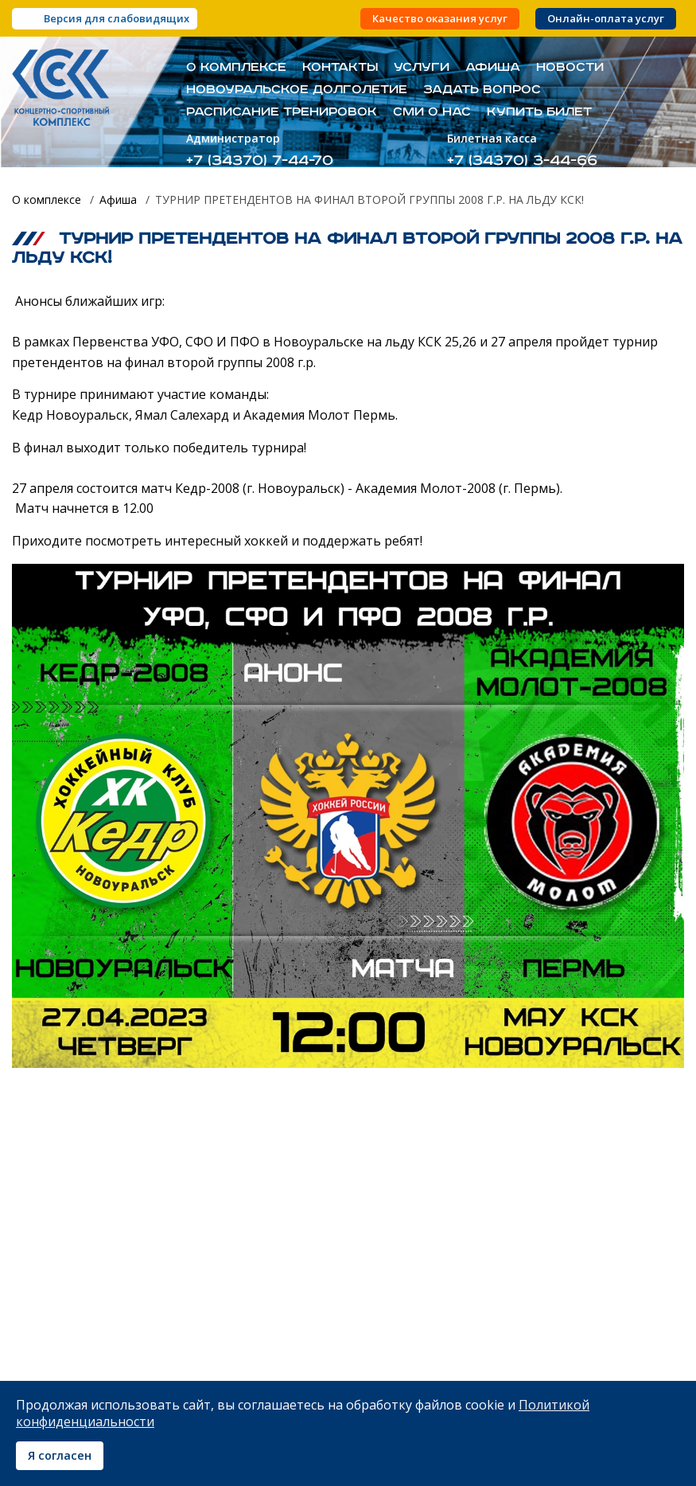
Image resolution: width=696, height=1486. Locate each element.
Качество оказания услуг (439, 18)
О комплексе (236, 68)
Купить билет (539, 112)
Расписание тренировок (281, 112)
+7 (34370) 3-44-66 (522, 160)
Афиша (492, 68)
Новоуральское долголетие (296, 90)
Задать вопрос (482, 90)
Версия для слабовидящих (116, 18)
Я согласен (59, 1455)
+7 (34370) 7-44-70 (259, 160)
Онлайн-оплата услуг (605, 18)
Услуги (421, 68)
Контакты (340, 68)
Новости (570, 68)
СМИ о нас (432, 112)
